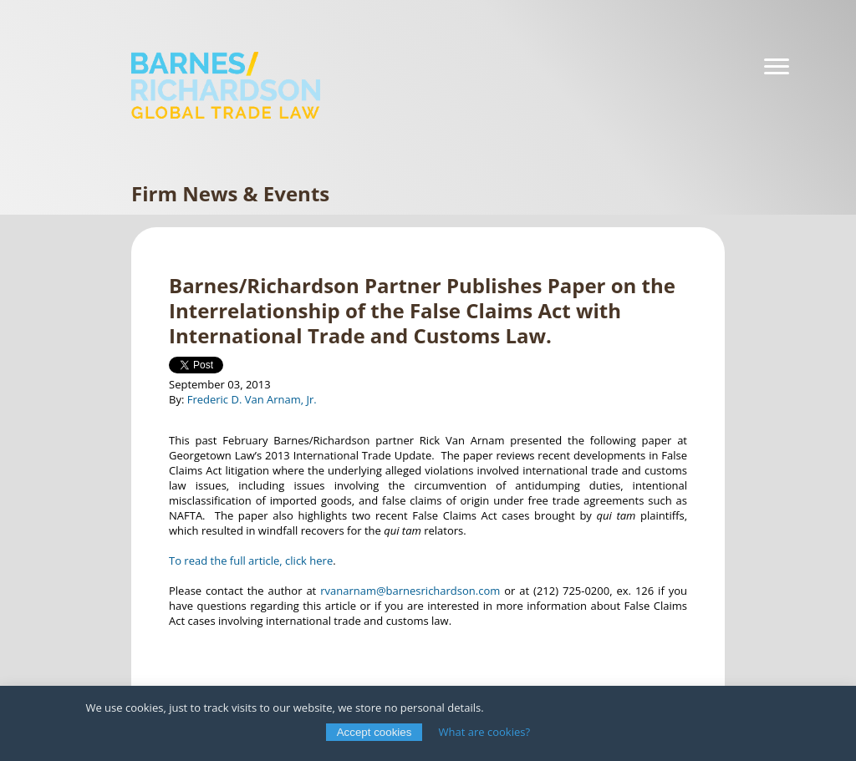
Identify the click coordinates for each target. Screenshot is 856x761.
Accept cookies (374, 732)
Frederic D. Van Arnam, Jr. (252, 399)
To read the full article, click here (251, 560)
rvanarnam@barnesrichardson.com (410, 590)
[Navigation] (776, 67)
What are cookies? (485, 731)
